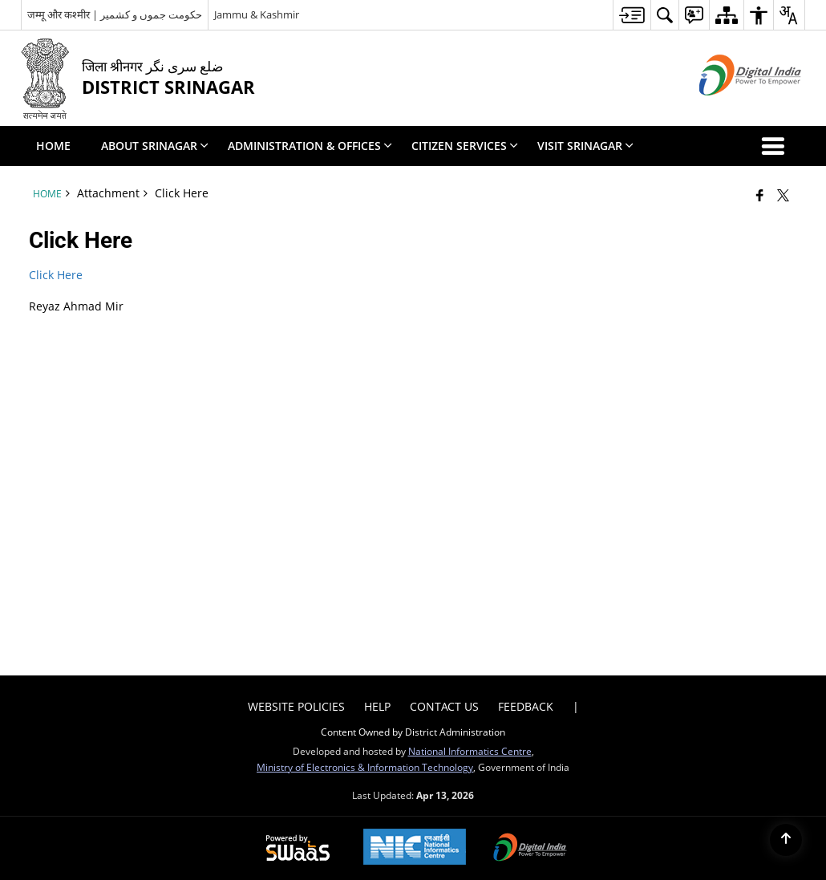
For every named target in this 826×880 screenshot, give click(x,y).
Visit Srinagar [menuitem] (585, 145)
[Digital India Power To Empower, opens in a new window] (530, 848)
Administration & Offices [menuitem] (310, 145)
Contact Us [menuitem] (444, 706)
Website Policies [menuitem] (296, 706)
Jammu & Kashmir (256, 14)
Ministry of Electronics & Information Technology (365, 766)
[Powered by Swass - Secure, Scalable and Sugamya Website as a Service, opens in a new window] (298, 848)
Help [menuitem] (377, 706)
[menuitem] (631, 15)
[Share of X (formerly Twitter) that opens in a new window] (783, 195)
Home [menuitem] (53, 145)
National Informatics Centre (470, 750)
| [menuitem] (576, 706)
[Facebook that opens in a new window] (760, 195)
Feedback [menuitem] (525, 706)
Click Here (56, 274)
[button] (776, 146)
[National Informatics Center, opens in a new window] (414, 848)
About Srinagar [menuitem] (155, 145)
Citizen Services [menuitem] (464, 145)
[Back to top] (786, 840)
